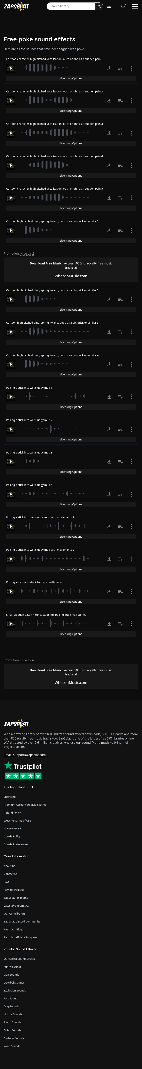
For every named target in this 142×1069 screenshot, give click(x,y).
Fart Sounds (11, 998)
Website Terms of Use (17, 820)
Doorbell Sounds (14, 982)
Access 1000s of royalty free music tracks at (71, 265)
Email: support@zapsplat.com (25, 755)
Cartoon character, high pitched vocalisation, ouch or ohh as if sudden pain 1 (54, 59)
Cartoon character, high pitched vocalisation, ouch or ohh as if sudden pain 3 (54, 124)
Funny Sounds (12, 966)
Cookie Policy (12, 836)
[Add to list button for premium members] (120, 68)
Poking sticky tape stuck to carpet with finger (34, 582)
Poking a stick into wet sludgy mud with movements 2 (40, 549)
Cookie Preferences (16, 844)
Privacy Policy (12, 828)
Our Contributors (14, 913)
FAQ (6, 882)
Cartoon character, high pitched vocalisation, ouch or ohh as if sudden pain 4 (54, 156)
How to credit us (14, 889)
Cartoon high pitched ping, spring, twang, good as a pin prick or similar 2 (52, 290)
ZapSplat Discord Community (22, 921)
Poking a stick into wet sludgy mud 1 (29, 387)
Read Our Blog (13, 929)
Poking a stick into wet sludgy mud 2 (29, 420)
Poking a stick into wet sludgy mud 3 (29, 452)
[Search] (99, 6)
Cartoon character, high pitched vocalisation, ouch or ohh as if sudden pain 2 (54, 91)
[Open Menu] (135, 6)
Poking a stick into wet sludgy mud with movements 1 (40, 517)
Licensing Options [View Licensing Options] (71, 78)
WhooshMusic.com (71, 275)
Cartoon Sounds (14, 1038)
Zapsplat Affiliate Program (20, 937)
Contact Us (11, 874)
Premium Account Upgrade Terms (25, 804)
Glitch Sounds (12, 1030)
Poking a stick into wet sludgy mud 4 (29, 485)
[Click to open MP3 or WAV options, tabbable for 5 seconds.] (109, 68)
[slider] (55, 68)
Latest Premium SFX (16, 905)
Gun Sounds (11, 974)
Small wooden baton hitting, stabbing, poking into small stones (46, 614)
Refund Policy (12, 812)
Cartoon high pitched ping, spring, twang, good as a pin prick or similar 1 (52, 221)
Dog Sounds (11, 1006)
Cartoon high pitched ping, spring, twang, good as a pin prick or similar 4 (52, 355)
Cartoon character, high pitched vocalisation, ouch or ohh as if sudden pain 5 (54, 188)
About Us (9, 866)
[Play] (10, 68)
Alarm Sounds (12, 1022)
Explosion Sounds (15, 990)
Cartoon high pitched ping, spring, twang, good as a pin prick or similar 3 (52, 322)
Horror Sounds (13, 1014)
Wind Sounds (12, 1046)
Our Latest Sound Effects (19, 958)
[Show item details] (131, 68)
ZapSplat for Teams (16, 897)
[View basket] (123, 6)
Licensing (10, 796)
